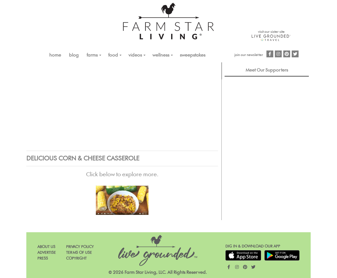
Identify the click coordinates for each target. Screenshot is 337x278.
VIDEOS (135, 55)
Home (55, 55)
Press (42, 258)
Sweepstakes (192, 55)
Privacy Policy (80, 247)
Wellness (160, 55)
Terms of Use (79, 252)
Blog (74, 55)
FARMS (92, 55)
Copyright (76, 258)
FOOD (113, 55)
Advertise (46, 252)
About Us (46, 247)
